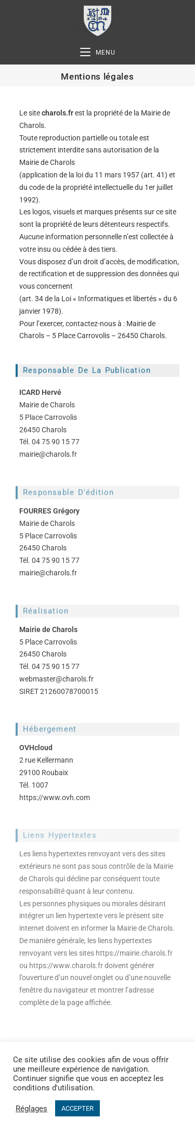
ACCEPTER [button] (77, 1108)
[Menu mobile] (98, 53)
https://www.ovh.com (54, 797)
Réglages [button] (31, 1108)
